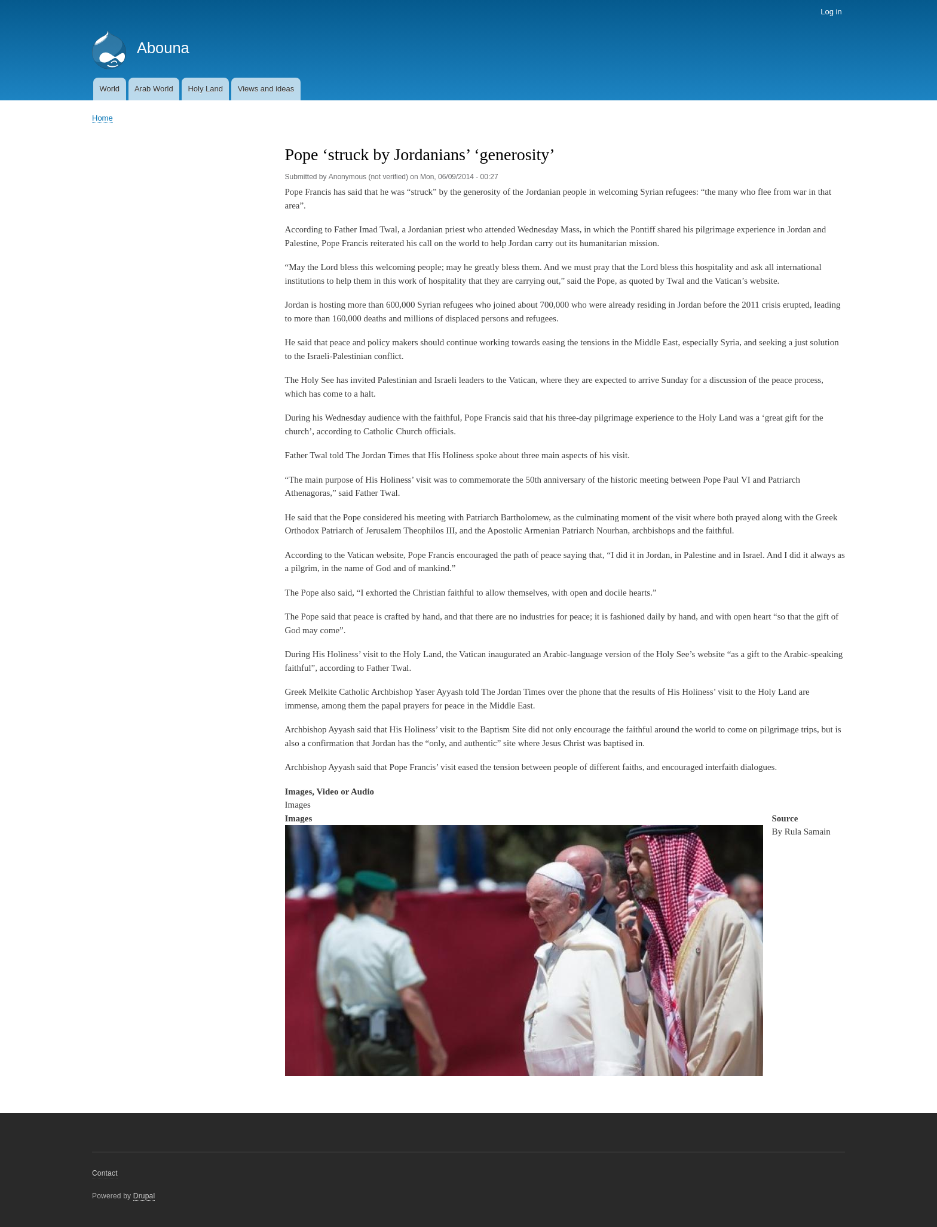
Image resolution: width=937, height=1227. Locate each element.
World (109, 88)
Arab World (153, 88)
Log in (830, 11)
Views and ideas (266, 88)
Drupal (144, 1196)
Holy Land (205, 88)
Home (102, 118)
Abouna (163, 47)
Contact (105, 1173)
